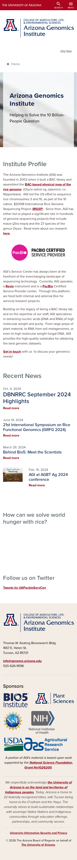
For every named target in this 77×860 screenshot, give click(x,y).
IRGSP (37, 209)
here (6, 233)
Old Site (66, 51)
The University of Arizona (38, 845)
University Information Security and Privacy (38, 833)
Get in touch (12, 352)
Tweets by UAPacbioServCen (24, 588)
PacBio (48, 286)
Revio (10, 286)
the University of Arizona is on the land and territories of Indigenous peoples (38, 787)
